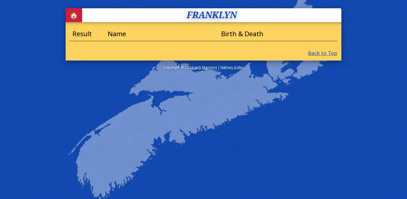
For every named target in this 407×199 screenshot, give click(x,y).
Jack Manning (205, 67)
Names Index (232, 67)
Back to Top (322, 52)
